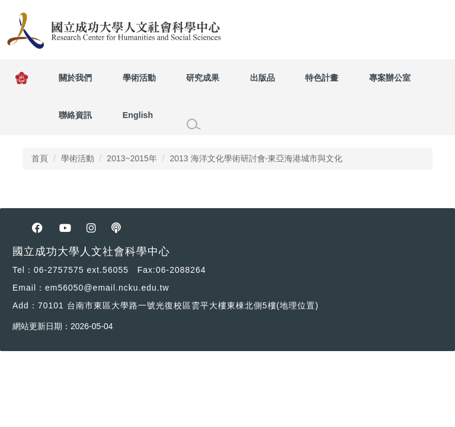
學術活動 (77, 158)
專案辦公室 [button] (390, 77)
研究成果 (202, 77)
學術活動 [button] (139, 77)
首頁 (39, 158)
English (138, 115)
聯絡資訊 (75, 115)
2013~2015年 (131, 158)
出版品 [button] (262, 77)
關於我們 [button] (75, 77)
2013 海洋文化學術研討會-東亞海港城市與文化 (255, 158)
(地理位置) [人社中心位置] (298, 305)
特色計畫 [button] (321, 77)
